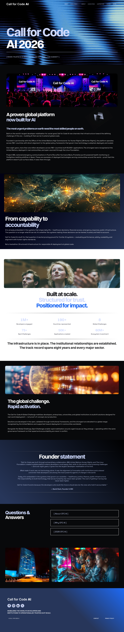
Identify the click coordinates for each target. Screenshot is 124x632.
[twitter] (22, 606)
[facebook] (9, 606)
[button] (84, 513)
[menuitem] (66, 4)
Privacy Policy (109, 618)
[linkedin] (18, 606)
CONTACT (96, 618)
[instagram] (13, 606)
